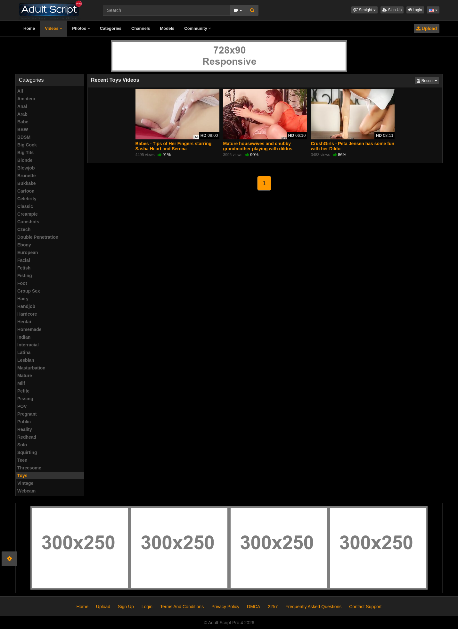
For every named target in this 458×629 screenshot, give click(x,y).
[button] (364, 9)
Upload (426, 28)
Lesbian (25, 360)
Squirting (27, 452)
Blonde (24, 160)
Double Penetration (37, 237)
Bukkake (26, 183)
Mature (24, 375)
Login (415, 10)
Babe (22, 121)
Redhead (26, 437)
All (20, 91)
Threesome (29, 467)
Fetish (23, 267)
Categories (110, 28)
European (27, 252)
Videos (53, 28)
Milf (21, 383)
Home (29, 28)
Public (24, 421)
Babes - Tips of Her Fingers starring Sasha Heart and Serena (173, 146)
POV (22, 406)
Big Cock (27, 144)
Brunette (26, 175)
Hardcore (27, 314)
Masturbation (31, 367)
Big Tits (25, 152)
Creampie (27, 214)
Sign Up (392, 10)
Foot (22, 283)
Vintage (25, 483)
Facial (23, 260)
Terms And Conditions (182, 606)
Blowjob (26, 167)
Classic (25, 206)
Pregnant (27, 414)
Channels (140, 28)
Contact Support (365, 606)
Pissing (25, 398)
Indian (23, 337)
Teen (22, 460)
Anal (22, 106)
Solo (22, 444)
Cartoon (26, 191)
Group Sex (28, 291)
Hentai (24, 321)
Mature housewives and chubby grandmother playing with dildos (257, 146)
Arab (22, 114)
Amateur (26, 98)
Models (167, 28)
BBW (22, 129)
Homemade (29, 329)
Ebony (24, 244)
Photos (81, 28)
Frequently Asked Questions (313, 606)
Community (197, 28)
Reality (24, 429)
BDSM (23, 137)
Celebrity (27, 198)
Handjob (26, 306)
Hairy (23, 298)
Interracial (28, 344)
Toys (22, 475)
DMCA (253, 606)
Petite (23, 390)
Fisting (24, 275)
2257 (273, 606)
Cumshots (28, 221)
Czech (23, 229)
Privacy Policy (225, 606)
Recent (428, 80)
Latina (23, 352)
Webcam (26, 490)
